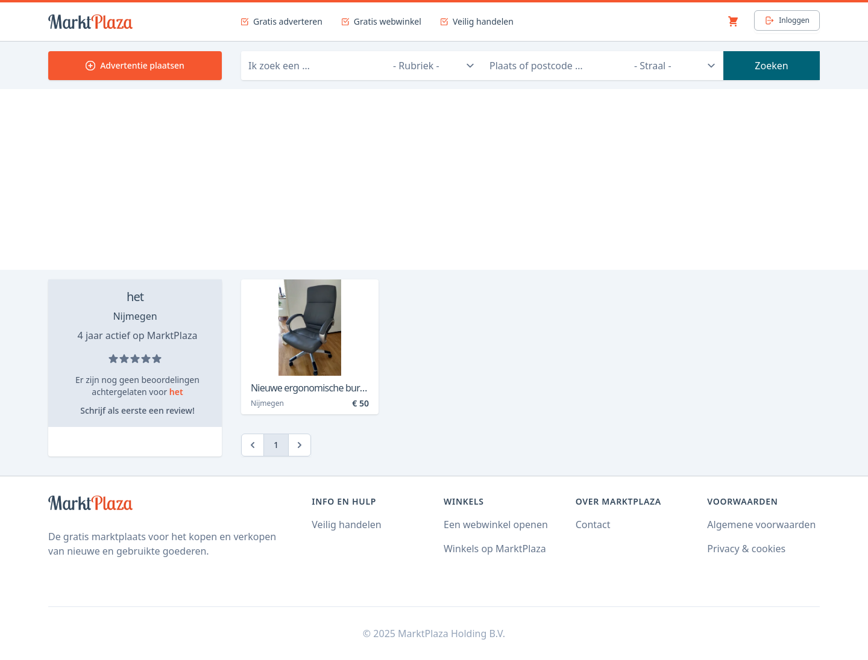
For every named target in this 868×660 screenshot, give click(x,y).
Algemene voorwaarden (761, 524)
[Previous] (252, 445)
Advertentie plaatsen (135, 65)
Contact (593, 524)
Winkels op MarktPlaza (495, 548)
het (135, 296)
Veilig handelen (346, 524)
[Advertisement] (434, 179)
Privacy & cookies (746, 548)
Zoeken (771, 65)
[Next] (299, 445)
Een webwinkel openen (496, 524)
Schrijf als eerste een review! (137, 410)
